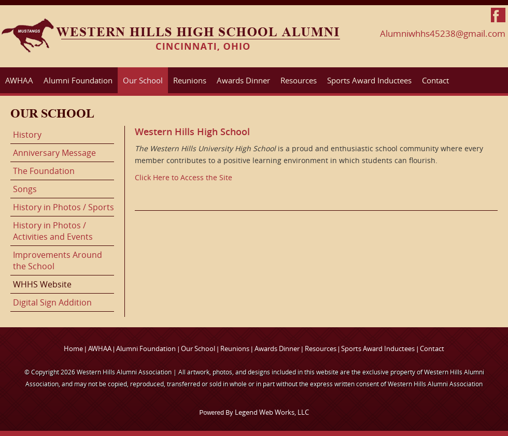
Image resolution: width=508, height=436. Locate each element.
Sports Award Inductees (369, 80)
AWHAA (19, 80)
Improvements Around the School (57, 260)
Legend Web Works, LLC (272, 412)
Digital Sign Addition (52, 302)
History (27, 134)
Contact (435, 80)
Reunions (189, 80)
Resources (298, 80)
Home (73, 348)
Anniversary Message (54, 152)
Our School (143, 80)
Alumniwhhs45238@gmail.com (442, 33)
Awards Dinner (243, 80)
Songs (25, 189)
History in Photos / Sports (63, 207)
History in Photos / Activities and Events (53, 231)
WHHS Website (42, 284)
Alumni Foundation (78, 80)
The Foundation (44, 171)
